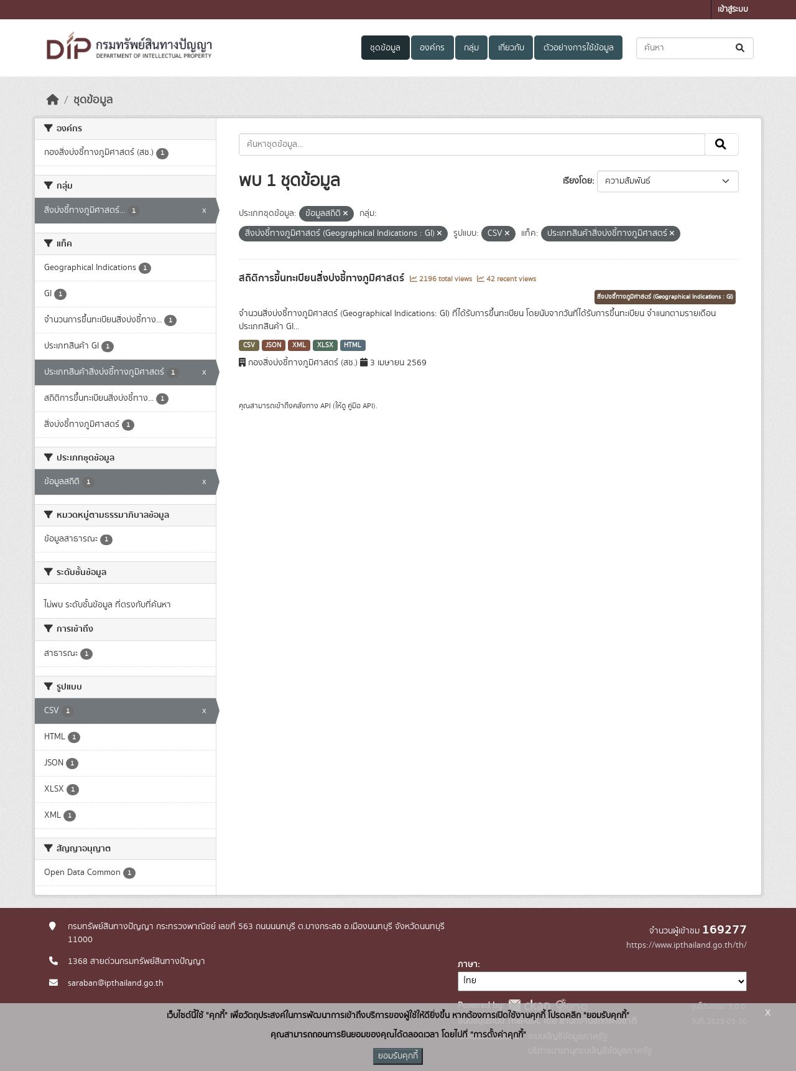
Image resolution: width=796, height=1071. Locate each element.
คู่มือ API (360, 405)
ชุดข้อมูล (385, 48)
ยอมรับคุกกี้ (398, 1056)
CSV (249, 345)
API (325, 405)
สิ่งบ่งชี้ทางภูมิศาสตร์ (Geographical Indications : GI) (665, 296)
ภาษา (468, 964)
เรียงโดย (577, 181)
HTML (352, 345)
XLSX (325, 345)
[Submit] (741, 48)
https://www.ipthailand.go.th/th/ (686, 945)
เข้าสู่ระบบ (733, 10)
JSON (273, 345)
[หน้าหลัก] (53, 100)
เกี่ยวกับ (511, 48)
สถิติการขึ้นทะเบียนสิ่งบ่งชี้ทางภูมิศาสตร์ (323, 278)
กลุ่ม (471, 48)
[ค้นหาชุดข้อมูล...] (695, 48)
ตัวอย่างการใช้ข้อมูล (579, 48)
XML (299, 345)
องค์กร (432, 48)
